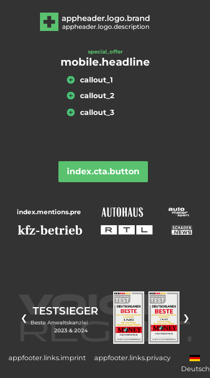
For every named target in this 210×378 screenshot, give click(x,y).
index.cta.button (103, 171)
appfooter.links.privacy (132, 358)
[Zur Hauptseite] (105, 22)
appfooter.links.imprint (47, 358)
